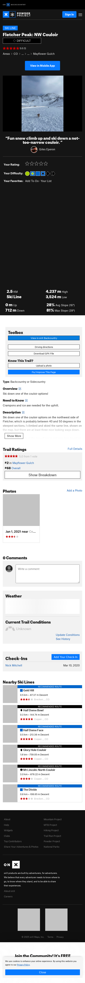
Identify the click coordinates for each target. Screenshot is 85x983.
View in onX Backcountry (44, 338)
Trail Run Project (52, 835)
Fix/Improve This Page (44, 372)
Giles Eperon (47, 149)
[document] (42, 967)
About (7, 819)
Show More (14, 435)
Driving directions (44, 346)
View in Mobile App (42, 65)
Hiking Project (51, 830)
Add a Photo (74, 490)
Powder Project (52, 841)
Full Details (75, 448)
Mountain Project (53, 819)
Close (42, 972)
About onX (9, 891)
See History (63, 638)
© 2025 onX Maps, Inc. (33, 937)
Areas (6, 53)
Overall (16, 468)
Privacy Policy (23, 965)
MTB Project (50, 824)
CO (16, 53)
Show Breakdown (42, 475)
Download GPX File (44, 353)
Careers (8, 896)
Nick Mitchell (13, 665)
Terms (50, 937)
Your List (46, 181)
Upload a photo (44, 365)
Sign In (69, 14)
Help (6, 824)
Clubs (7, 835)
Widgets (8, 830)
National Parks (51, 846)
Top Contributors (13, 841)
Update (68, 634)
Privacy (60, 937)
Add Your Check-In (66, 657)
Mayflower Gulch (44, 53)
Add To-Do (32, 181)
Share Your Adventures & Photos (21, 846)
